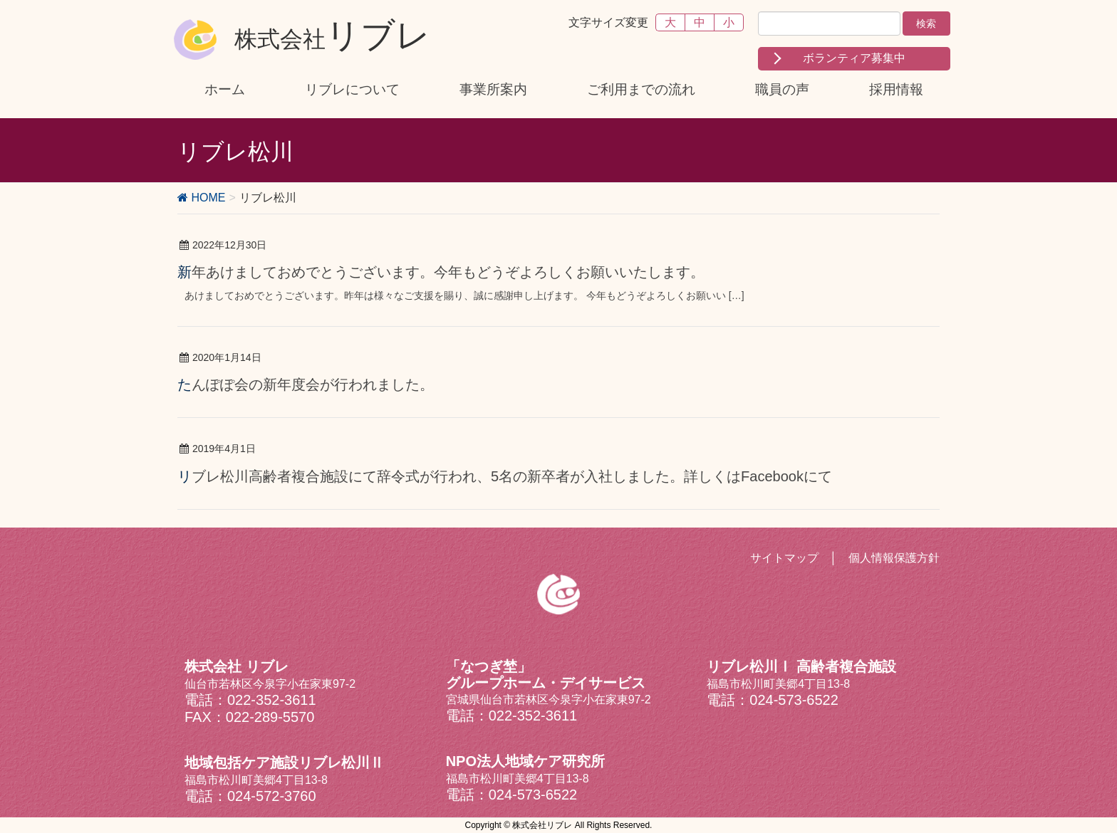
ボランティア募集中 (854, 58)
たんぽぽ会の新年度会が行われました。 (305, 384)
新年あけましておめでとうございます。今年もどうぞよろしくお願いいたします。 (441, 272)
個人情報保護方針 (894, 558)
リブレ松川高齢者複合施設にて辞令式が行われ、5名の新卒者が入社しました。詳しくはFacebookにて (504, 476)
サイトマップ (784, 558)
